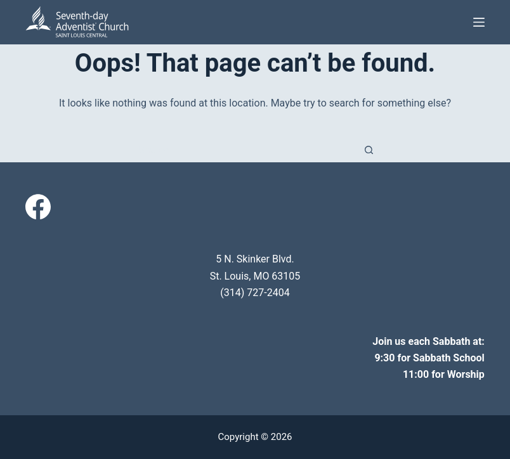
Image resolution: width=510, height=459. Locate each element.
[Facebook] (38, 206)
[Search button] (369, 149)
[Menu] (479, 22)
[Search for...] (242, 149)
